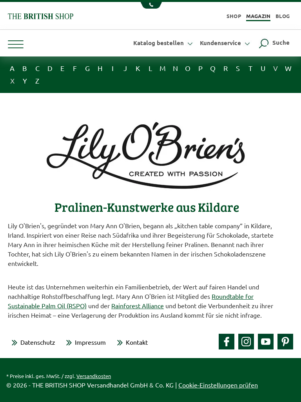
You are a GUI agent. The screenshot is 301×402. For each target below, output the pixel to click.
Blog (283, 16)
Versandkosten (93, 376)
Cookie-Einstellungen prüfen (218, 385)
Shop (234, 16)
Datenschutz (37, 342)
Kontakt (137, 342)
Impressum (90, 342)
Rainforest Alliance (137, 305)
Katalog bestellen (164, 43)
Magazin (258, 16)
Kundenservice (226, 43)
